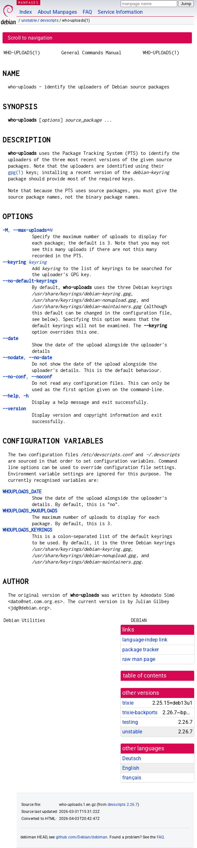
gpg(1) (16, 172)
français (131, 778)
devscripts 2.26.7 (123, 804)
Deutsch (131, 758)
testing (130, 722)
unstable (29, 20)
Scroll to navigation (30, 38)
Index (25, 12)
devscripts (49, 20)
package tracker (140, 650)
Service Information (120, 12)
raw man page (138, 659)
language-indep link (144, 640)
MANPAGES (28, 2)
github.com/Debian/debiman (82, 837)
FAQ (87, 12)
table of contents (145, 675)
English (130, 768)
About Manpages (57, 12)
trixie (127, 703)
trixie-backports (139, 712)
